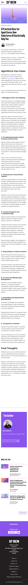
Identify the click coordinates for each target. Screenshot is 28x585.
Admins (9, 25)
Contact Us (14, 561)
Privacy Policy (14, 574)
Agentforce (4, 53)
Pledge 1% (14, 571)
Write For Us (14, 563)
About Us (14, 558)
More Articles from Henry (9, 440)
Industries (4, 25)
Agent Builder (11, 78)
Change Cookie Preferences (14, 577)
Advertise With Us (14, 569)
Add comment (23, 512)
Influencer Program (14, 566)
